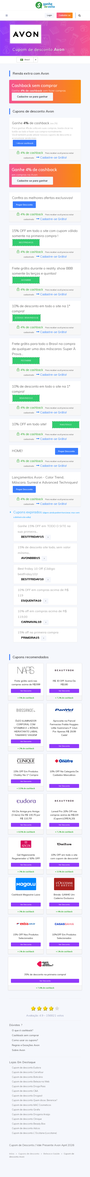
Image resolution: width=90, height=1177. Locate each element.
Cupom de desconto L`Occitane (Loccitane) (34, 1133)
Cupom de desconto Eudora (26, 1067)
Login (49, 15)
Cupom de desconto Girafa (26, 1109)
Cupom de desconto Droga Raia (28, 1086)
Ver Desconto (25, 691)
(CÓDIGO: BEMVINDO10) (26, 318)
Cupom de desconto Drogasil (27, 1095)
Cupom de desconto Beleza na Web (30, 1081)
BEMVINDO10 (26, 398)
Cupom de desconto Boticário (27, 1077)
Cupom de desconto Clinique (27, 1119)
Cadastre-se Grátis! (51, 157)
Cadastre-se (64, 15)
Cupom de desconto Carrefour (27, 1072)
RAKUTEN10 (65, 424)
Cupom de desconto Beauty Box (28, 1123)
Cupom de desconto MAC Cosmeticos (31, 1105)
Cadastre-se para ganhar (32, 96)
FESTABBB (26, 360)
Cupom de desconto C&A (25, 1090)
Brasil (25, 59)
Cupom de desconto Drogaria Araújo (31, 1114)
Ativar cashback (24, 143)
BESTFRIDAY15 (26, 242)
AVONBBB (26, 280)
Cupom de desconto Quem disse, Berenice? (34, 1100)
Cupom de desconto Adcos (26, 1128)
